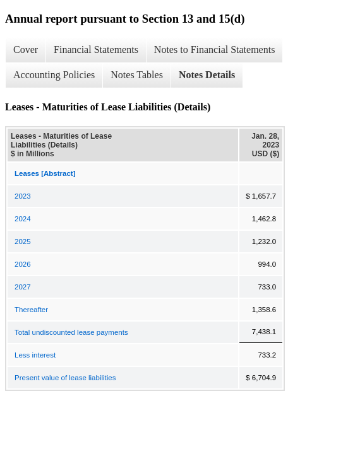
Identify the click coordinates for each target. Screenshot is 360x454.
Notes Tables (137, 74)
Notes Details (207, 74)
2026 (23, 264)
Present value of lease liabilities (65, 377)
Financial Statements (96, 49)
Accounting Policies (54, 74)
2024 (23, 219)
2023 (23, 196)
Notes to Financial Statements (214, 49)
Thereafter (31, 309)
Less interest (35, 355)
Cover (25, 49)
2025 (23, 241)
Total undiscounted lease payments (71, 332)
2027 (23, 287)
